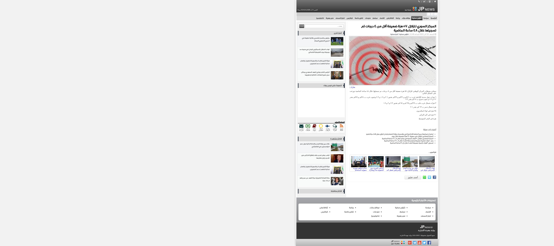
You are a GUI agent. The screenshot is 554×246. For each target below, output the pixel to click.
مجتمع (285, 18)
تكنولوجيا (230, 18)
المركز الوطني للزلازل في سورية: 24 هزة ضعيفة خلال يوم (322, 136)
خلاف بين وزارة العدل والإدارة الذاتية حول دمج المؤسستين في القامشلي (320, 163)
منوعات (278, 18)
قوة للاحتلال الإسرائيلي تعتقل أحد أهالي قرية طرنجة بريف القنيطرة (303, 163)
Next (342, 163)
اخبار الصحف (250, 18)
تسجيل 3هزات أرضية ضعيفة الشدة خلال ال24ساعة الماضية (321, 143)
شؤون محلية (326, 18)
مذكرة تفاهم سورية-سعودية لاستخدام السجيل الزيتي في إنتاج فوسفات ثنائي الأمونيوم (269, 163)
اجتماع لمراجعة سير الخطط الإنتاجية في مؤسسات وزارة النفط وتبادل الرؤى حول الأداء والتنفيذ (309, 134)
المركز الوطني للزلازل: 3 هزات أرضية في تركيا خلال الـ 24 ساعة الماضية (317, 139)
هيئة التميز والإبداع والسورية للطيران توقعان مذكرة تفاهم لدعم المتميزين (231, 64)
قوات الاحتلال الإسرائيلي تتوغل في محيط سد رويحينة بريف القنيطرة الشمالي (337, 163)
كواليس (260, 18)
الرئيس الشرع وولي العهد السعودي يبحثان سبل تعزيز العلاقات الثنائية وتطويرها (231, 76)
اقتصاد (291, 18)
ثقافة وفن (300, 18)
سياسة (336, 18)
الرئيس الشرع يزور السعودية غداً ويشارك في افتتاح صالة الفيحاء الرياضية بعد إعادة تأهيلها (286, 163)
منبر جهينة (239, 18)
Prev (263, 163)
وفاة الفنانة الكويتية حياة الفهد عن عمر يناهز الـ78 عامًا (231, 182)
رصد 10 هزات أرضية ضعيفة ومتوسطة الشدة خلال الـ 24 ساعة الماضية (318, 141)
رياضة (308, 18)
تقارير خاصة (269, 18)
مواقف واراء (316, 18)
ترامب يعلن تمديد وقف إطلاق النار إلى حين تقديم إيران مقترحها (231, 159)
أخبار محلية (304, 34)
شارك (263, 87)
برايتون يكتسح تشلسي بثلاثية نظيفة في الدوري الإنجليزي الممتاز (231, 42)
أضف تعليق (323, 177)
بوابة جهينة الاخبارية (316, 235)
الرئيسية (344, 18)
